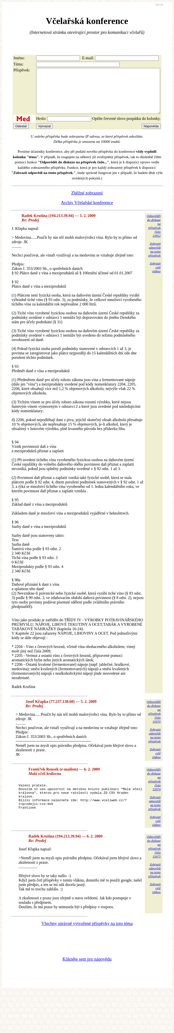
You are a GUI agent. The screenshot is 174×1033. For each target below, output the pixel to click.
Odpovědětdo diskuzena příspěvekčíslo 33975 (154, 856)
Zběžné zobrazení (87, 201)
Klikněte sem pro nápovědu (86, 968)
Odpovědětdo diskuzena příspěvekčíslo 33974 (154, 788)
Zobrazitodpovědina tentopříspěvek (154, 258)
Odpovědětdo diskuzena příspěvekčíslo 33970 (154, 720)
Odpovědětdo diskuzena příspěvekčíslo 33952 (154, 234)
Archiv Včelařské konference (87, 211)
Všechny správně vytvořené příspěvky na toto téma (87, 933)
